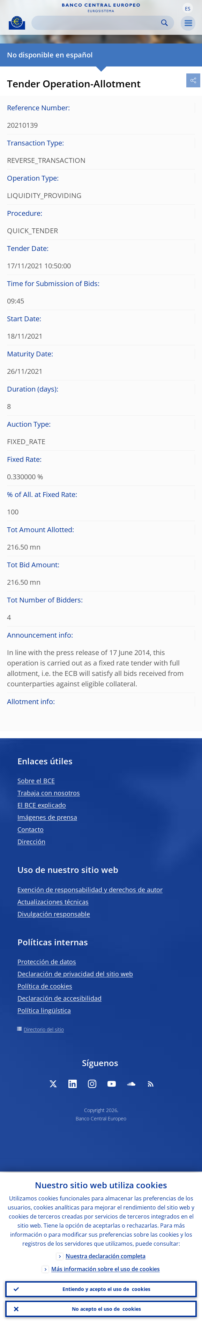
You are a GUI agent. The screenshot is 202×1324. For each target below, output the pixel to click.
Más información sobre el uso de (105, 1268)
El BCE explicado (41, 805)
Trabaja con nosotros (48, 793)
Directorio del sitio (44, 1029)
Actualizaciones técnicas (53, 902)
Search (164, 23)
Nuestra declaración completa (105, 1255)
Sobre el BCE (36, 781)
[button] (187, 8)
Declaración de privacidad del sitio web (75, 974)
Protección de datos (46, 961)
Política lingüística (44, 1010)
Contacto (30, 829)
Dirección (31, 841)
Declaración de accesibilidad (59, 998)
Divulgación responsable (53, 914)
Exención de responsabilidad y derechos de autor (90, 889)
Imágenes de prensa (47, 817)
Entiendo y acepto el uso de (106, 1288)
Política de (44, 986)
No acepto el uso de (106, 1308)
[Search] (97, 23)
